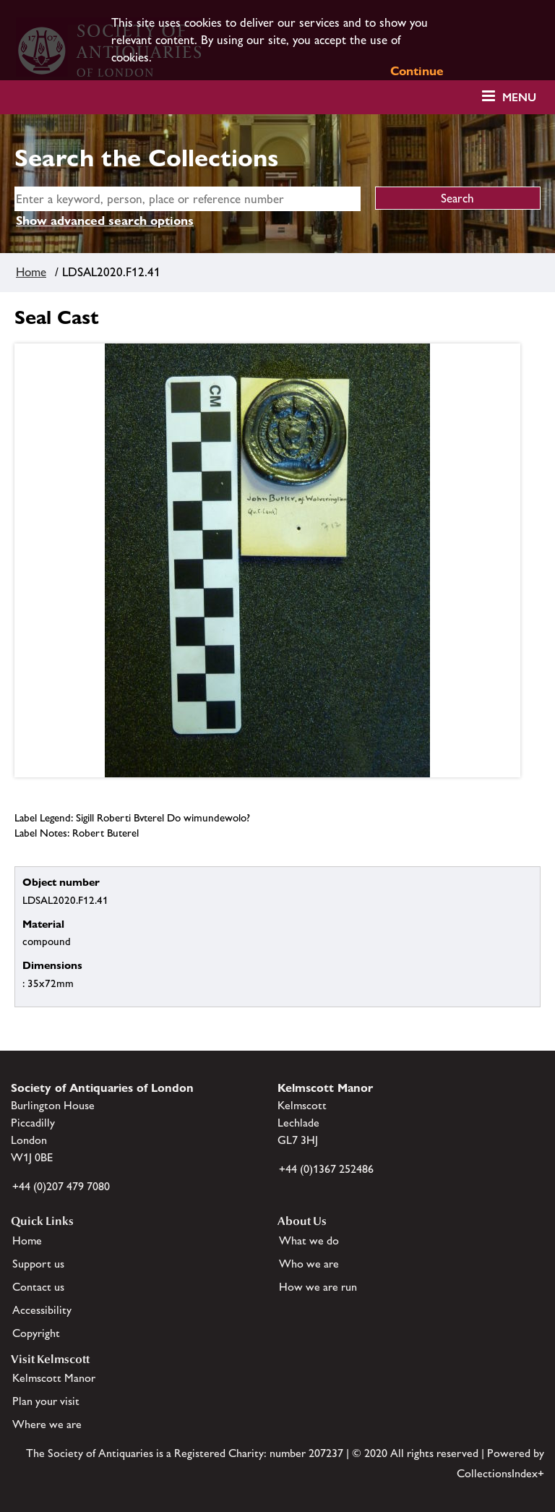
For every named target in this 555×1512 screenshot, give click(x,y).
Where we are (47, 1424)
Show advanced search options (105, 220)
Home (31, 272)
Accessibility (42, 1310)
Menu (519, 97)
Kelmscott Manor (53, 1378)
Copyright (36, 1333)
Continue (417, 71)
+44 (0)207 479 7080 (61, 1186)
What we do (309, 1240)
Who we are (309, 1263)
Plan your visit (45, 1401)
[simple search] (187, 199)
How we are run (318, 1287)
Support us (38, 1263)
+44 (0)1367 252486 (326, 1169)
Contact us (38, 1287)
